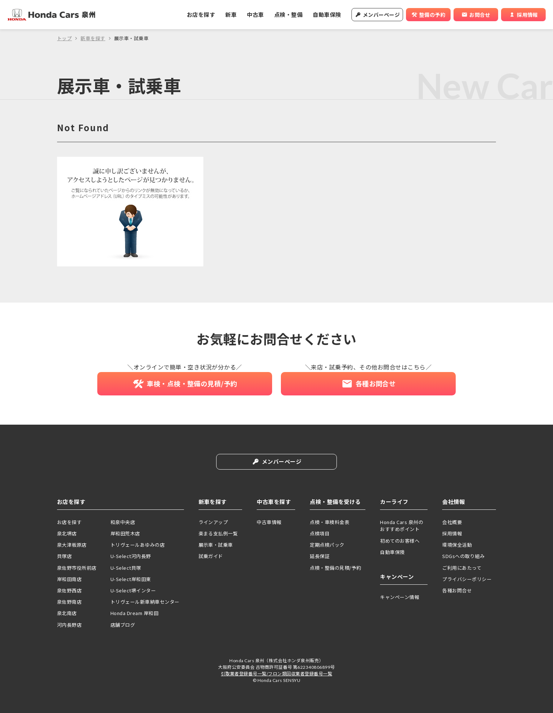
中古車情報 (269, 522)
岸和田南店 (69, 579)
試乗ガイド (211, 556)
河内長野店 (69, 624)
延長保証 (320, 556)
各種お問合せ (457, 590)
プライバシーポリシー (467, 579)
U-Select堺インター (133, 590)
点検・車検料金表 (329, 522)
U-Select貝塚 (125, 567)
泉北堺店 (67, 533)
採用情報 (452, 533)
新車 (231, 14)
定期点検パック (327, 544)
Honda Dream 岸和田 (134, 613)
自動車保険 (327, 14)
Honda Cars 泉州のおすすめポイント (401, 526)
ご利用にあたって (461, 567)
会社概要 (452, 522)
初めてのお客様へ (400, 540)
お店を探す (201, 14)
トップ (64, 38)
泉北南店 (67, 613)
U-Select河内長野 (130, 556)
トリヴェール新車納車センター (145, 601)
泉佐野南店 (69, 601)
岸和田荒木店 (125, 533)
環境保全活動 (457, 544)
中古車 (255, 14)
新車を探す (92, 38)
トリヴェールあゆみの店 (137, 544)
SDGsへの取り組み (463, 556)
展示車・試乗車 (216, 544)
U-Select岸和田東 (130, 579)
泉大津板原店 (72, 544)
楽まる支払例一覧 (218, 533)
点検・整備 (288, 14)
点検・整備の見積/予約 (335, 567)
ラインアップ (213, 522)
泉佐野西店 (69, 590)
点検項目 (320, 533)
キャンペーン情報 (399, 596)
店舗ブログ (122, 624)
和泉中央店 (122, 522)
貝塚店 (64, 556)
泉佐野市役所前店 (77, 567)
